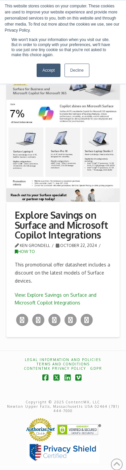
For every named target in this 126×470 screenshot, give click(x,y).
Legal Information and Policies (63, 360)
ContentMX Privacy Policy (55, 368)
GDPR (96, 368)
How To (25, 251)
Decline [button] (77, 70)
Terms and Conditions (63, 364)
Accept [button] (48, 70)
